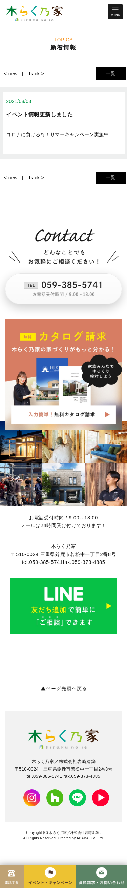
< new (11, 73)
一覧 (110, 73)
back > (36, 73)
